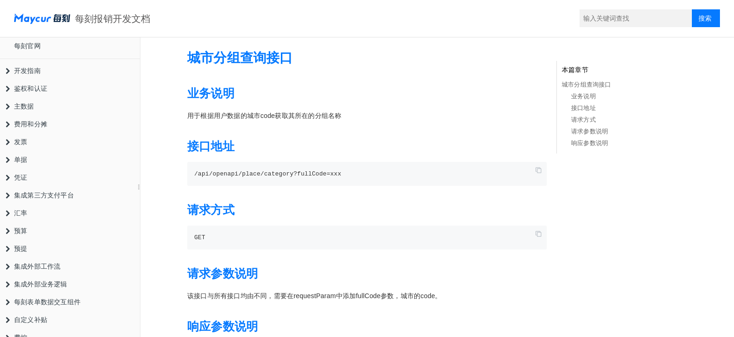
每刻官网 (27, 46)
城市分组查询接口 (586, 84)
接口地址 (583, 107)
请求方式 (583, 119)
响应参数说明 (589, 143)
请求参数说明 (589, 131)
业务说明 (583, 96)
